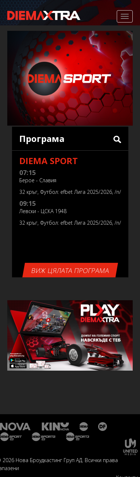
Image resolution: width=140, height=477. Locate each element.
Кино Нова (55, 426)
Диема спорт (11, 437)
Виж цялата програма (69, 270)
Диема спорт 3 (79, 437)
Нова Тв (16, 426)
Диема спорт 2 (43, 437)
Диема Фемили (103, 426)
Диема (84, 426)
